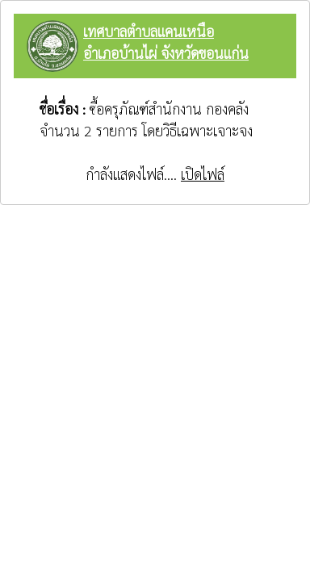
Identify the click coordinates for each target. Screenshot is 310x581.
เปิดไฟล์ (202, 174)
